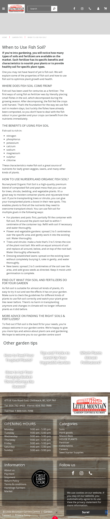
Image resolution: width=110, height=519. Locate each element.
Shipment (9, 477)
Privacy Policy (23, 515)
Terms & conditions (15, 484)
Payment (9, 473)
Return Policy (11, 480)
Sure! (85, 512)
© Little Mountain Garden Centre (21, 511)
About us (9, 470)
